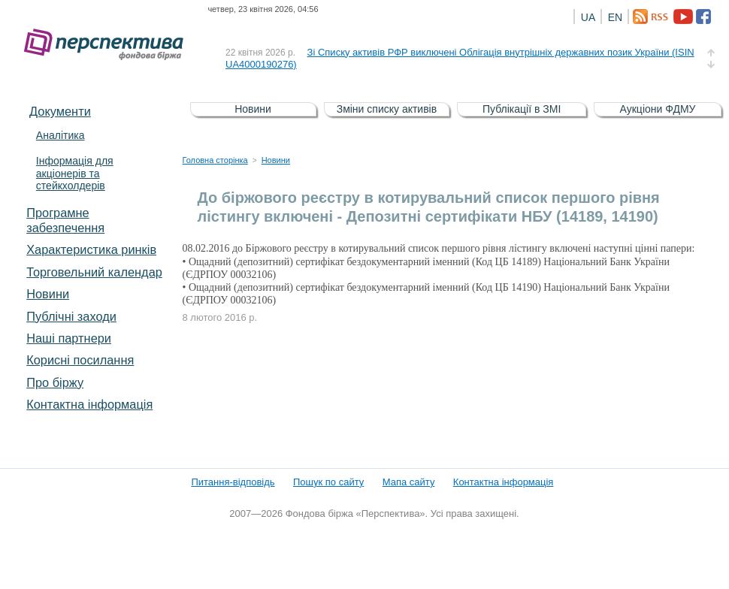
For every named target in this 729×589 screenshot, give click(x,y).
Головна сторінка (215, 160)
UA (588, 17)
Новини (47, 294)
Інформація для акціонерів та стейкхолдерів (74, 173)
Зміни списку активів (387, 109)
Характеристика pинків (91, 249)
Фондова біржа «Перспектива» (108, 45)
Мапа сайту (409, 482)
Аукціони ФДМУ (658, 109)
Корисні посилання (80, 360)
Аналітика (60, 135)
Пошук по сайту (328, 482)
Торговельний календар (94, 272)
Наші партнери (68, 338)
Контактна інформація (89, 404)
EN (615, 17)
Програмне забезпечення (65, 220)
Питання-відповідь (232, 482)
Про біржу (54, 382)
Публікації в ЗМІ (521, 109)
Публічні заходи (71, 316)
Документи (60, 111)
